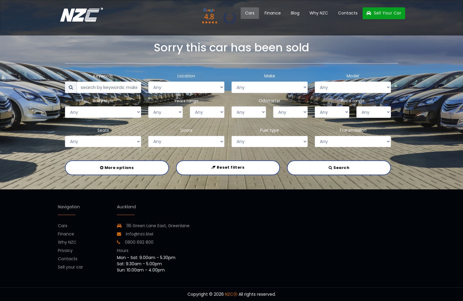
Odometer (270, 101)
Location (186, 76)
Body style (103, 101)
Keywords (103, 76)
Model (353, 76)
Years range (186, 101)
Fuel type (269, 130)
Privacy (65, 250)
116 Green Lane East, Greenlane (158, 226)
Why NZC (318, 13)
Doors (186, 130)
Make (269, 76)
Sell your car (70, 267)
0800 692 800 (135, 242)
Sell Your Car (383, 13)
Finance (273, 13)
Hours (122, 250)
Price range (353, 101)
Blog (295, 13)
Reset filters (227, 167)
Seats (103, 130)
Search (339, 167)
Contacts (348, 13)
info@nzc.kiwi (135, 234)
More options (117, 167)
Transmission (352, 130)
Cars (250, 13)
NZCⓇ (231, 294)
